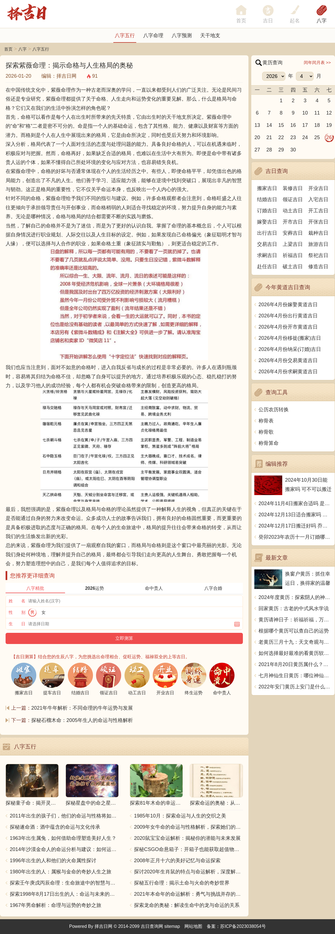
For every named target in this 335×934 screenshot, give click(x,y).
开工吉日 (318, 210)
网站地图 (193, 926)
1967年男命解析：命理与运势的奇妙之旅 (55, 905)
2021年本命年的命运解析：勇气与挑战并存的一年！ (188, 894)
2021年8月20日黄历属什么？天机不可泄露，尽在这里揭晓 (295, 664)
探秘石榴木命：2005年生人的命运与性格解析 (82, 720)
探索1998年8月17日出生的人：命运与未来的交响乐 (64, 894)
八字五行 (125, 35)
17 (305, 125)
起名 (295, 20)
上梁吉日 (293, 244)
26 (329, 137)
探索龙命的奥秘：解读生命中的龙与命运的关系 (187, 905)
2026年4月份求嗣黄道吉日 (288, 371)
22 (281, 137)
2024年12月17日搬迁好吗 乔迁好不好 (295, 526)
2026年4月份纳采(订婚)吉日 (290, 349)
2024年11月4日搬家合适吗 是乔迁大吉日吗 (295, 503)
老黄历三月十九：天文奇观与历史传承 (295, 642)
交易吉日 (267, 244)
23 (293, 137)
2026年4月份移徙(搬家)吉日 (290, 338)
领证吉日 (293, 199)
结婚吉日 (267, 199)
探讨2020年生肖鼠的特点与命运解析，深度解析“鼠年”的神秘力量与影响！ (188, 871)
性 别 (17, 612)
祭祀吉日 (318, 255)
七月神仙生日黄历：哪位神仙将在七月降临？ (295, 675)
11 (317, 113)
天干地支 (210, 35)
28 (269, 150)
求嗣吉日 (267, 255)
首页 (8, 49)
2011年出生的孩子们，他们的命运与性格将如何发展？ (64, 816)
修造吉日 (318, 266)
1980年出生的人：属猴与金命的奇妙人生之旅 (60, 871)
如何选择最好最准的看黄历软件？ (295, 653)
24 (305, 137)
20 (257, 137)
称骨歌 (266, 432)
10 (305, 113)
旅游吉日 (318, 244)
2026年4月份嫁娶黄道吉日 (288, 304)
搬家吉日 (267, 188)
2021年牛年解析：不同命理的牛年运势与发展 (82, 708)
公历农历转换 (274, 409)
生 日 (17, 623)
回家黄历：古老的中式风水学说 (294, 608)
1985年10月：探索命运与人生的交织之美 (180, 816)
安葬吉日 (293, 233)
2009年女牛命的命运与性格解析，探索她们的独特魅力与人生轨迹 (188, 827)
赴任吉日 (267, 266)
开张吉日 (318, 222)
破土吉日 (293, 266)
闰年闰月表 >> (317, 62)
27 (257, 150)
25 (317, 137)
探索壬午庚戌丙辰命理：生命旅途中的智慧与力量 (64, 883)
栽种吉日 (318, 233)
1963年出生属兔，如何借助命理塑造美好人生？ (63, 838)
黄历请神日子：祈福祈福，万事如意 (295, 619)
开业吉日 (318, 188)
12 (329, 113)
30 (293, 150)
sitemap (172, 926)
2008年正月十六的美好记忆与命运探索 (177, 860)
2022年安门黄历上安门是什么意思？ (295, 687)
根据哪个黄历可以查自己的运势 (294, 631)
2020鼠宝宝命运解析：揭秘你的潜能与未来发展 (187, 838)
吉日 (268, 20)
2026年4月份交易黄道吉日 (288, 360)
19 (329, 125)
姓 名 (17, 600)
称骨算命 (269, 443)
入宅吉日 (318, 199)
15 (281, 125)
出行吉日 (267, 233)
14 (269, 125)
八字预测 (182, 35)
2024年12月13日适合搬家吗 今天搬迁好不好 (295, 514)
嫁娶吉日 (267, 222)
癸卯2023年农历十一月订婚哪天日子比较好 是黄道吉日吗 (295, 537)
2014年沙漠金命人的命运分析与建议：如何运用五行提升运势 (64, 849)
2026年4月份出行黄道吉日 (288, 316)
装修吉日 (293, 188)
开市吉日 (293, 222)
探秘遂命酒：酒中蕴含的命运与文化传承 (55, 827)
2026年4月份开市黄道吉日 (288, 327)
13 (257, 125)
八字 (322, 20)
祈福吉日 (293, 255)
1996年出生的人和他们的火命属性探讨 (53, 860)
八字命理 (153, 35)
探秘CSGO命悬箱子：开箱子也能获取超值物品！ (188, 849)
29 (281, 150)
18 (317, 125)
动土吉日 (293, 210)
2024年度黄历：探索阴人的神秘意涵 (295, 597)
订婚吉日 (267, 210)
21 (269, 137)
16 (293, 125)
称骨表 (266, 421)
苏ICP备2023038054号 (243, 926)
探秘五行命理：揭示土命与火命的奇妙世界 (181, 883)
